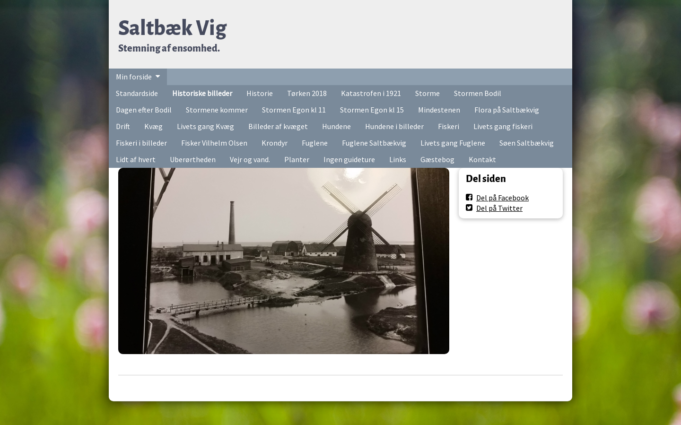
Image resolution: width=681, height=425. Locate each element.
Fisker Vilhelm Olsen (214, 142)
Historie (259, 93)
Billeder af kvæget (278, 126)
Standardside (137, 93)
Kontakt (482, 159)
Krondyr (275, 142)
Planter (296, 159)
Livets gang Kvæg (205, 126)
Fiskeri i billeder (141, 142)
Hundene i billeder (394, 126)
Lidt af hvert (136, 159)
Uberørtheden (193, 159)
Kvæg (153, 126)
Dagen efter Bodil (144, 109)
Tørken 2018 (307, 93)
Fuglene (315, 142)
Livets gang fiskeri (503, 126)
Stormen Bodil (477, 93)
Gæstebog (437, 159)
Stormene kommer (217, 109)
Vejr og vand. (250, 159)
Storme (427, 93)
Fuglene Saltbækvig (374, 142)
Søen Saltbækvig (526, 142)
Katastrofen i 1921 (371, 93)
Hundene (336, 126)
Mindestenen (439, 109)
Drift (123, 126)
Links (397, 159)
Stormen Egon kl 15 (372, 109)
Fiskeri (448, 126)
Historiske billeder (202, 93)
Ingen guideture (349, 159)
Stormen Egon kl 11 (294, 109)
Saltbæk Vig (172, 28)
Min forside (134, 76)
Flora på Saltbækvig (506, 109)
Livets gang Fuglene (452, 142)
